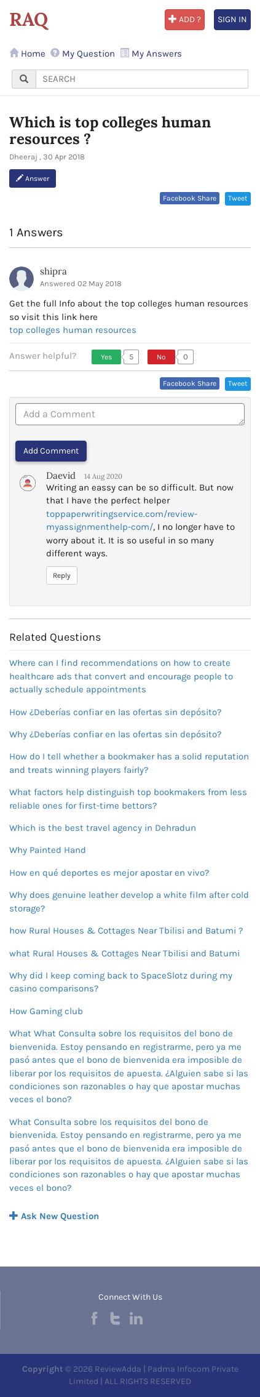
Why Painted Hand (47, 849)
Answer (32, 178)
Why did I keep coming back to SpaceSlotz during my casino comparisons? (120, 982)
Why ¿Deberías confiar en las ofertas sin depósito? (115, 734)
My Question (82, 53)
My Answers (151, 53)
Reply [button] (62, 575)
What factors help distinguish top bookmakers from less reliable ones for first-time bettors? (128, 799)
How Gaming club (46, 1011)
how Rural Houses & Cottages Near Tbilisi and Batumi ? (126, 930)
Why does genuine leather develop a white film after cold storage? (129, 901)
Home (27, 53)
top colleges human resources (72, 329)
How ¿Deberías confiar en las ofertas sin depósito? (115, 712)
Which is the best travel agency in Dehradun (102, 827)
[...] (142, 79)
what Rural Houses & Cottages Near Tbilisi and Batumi (124, 953)
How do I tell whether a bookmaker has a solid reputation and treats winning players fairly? (129, 763)
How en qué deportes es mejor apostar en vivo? (109, 872)
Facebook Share (189, 198)
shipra (53, 271)
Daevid (61, 475)
